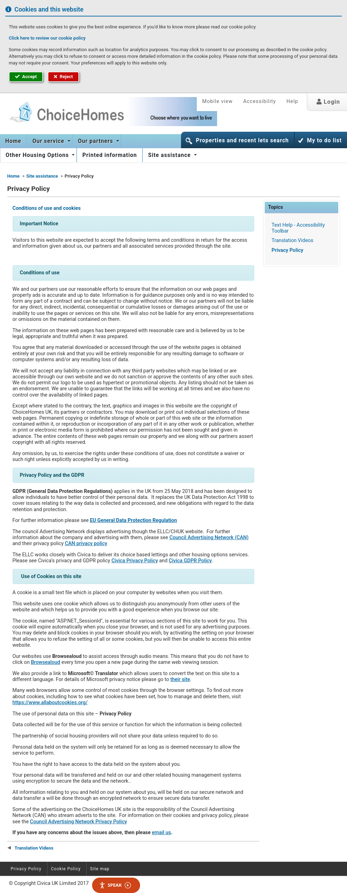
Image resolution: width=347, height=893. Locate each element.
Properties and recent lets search (242, 140)
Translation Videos (292, 240)
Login (328, 101)
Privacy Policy (288, 250)
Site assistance (170, 155)
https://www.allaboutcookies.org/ (50, 703)
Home (13, 141)
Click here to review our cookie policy (47, 38)
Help (292, 101)
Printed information (109, 155)
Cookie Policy (66, 868)
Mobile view (217, 101)
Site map (99, 868)
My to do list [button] (324, 140)
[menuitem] (13, 141)
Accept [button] (26, 76)
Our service (49, 141)
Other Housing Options (38, 155)
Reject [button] (63, 76)
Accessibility (259, 101)
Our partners (96, 141)
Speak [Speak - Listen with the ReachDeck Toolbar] (115, 885)
